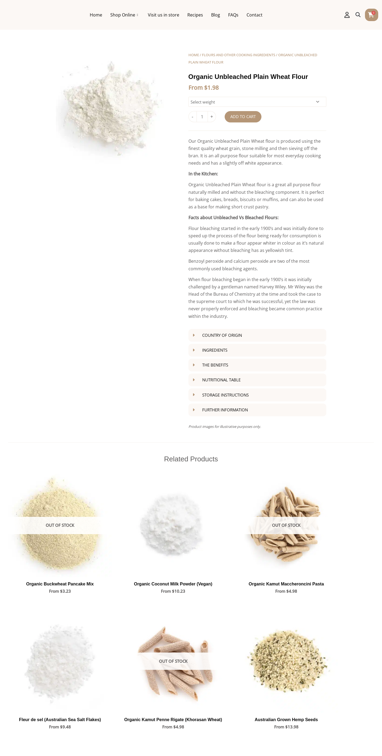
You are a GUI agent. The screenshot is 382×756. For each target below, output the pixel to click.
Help (107, 675)
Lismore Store (208, 673)
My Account (115, 655)
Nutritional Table (221, 379)
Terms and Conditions (106, 741)
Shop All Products (121, 636)
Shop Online (148, 15)
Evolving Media (317, 741)
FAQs (258, 15)
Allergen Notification (180, 741)
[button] (358, 15)
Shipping (112, 684)
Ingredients (214, 350)
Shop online (36, 655)
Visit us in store (188, 15)
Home (120, 15)
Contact (279, 15)
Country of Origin (222, 335)
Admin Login (347, 741)
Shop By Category (121, 645)
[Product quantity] (202, 116)
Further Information (225, 409)
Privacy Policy (144, 741)
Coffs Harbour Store (215, 636)
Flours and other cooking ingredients (238, 54)
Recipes (219, 15)
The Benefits (215, 365)
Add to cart (243, 116)
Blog (239, 15)
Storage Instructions (225, 394)
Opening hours (39, 675)
